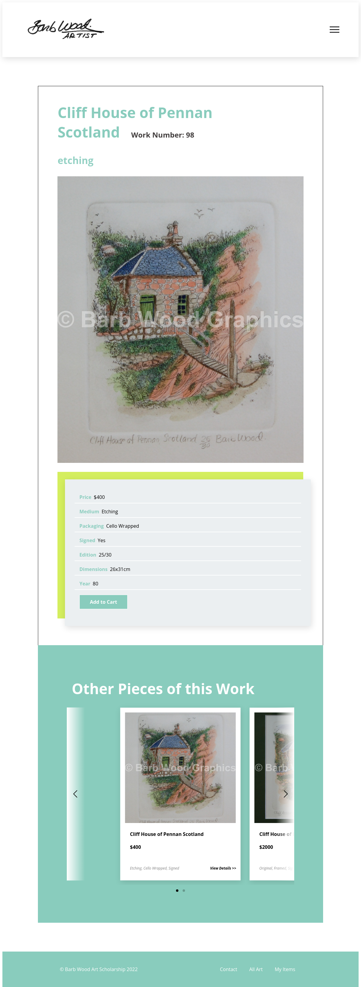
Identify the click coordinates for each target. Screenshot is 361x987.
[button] (177, 890)
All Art (256, 969)
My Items (285, 969)
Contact (228, 969)
